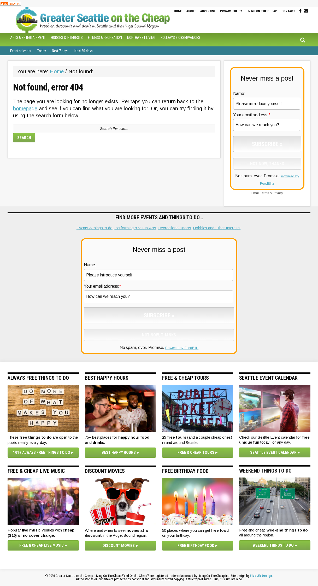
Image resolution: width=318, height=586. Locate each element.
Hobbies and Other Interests (216, 228)
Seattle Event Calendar (273, 452)
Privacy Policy (231, 11)
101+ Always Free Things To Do (41, 452)
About (191, 11)
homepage (25, 108)
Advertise (208, 11)
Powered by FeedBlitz (181, 348)
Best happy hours (119, 452)
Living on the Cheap (261, 11)
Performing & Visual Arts (135, 228)
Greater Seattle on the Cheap (95, 20)
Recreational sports (174, 228)
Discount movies (119, 545)
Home (178, 11)
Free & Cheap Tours (196, 452)
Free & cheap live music (41, 545)
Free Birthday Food (196, 545)
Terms (264, 193)
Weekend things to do (273, 545)
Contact (288, 11)
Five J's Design (261, 576)
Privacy (278, 193)
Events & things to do (94, 228)
